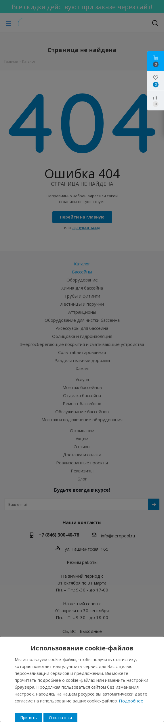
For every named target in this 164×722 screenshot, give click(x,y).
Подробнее (131, 701)
